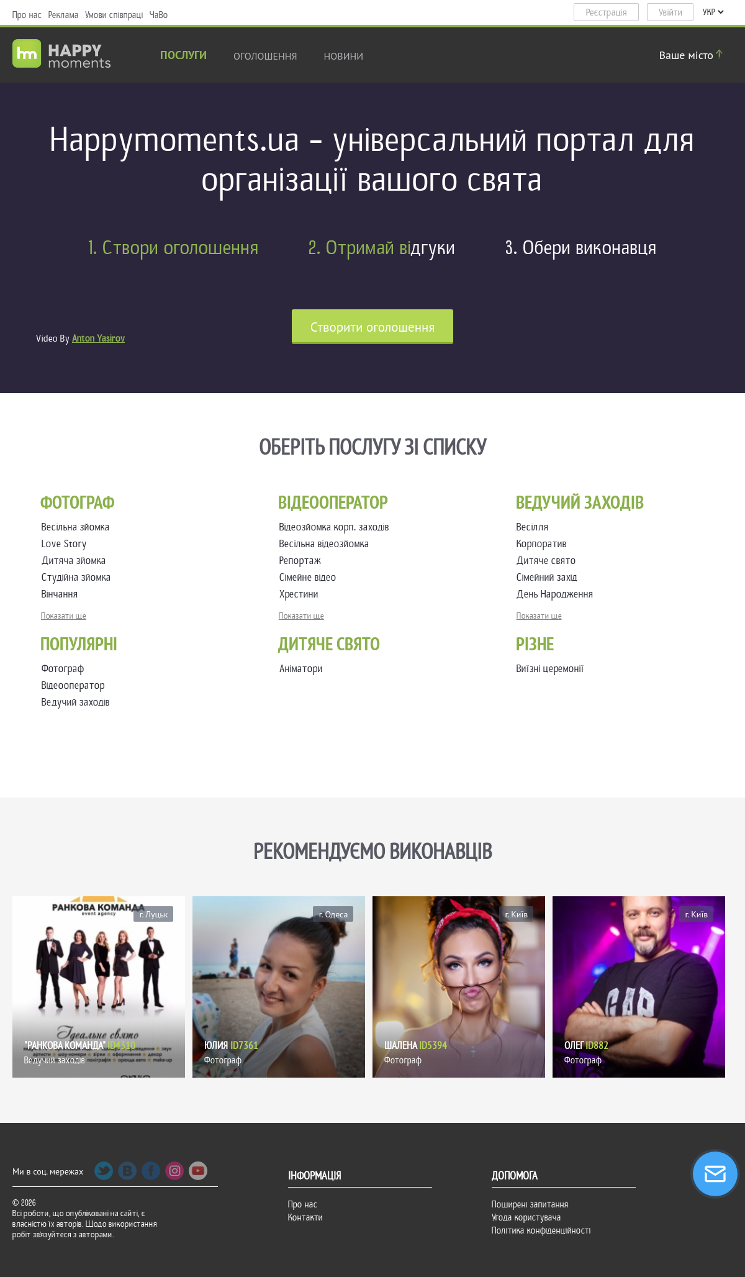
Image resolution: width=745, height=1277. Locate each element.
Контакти (305, 1217)
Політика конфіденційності (541, 1230)
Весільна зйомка (78, 527)
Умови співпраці (114, 15)
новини (344, 56)
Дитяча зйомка (76, 560)
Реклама (63, 15)
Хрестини (301, 594)
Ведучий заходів (76, 702)
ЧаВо (159, 15)
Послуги (183, 56)
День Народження (557, 594)
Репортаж (302, 560)
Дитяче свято (549, 560)
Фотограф (63, 668)
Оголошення (265, 56)
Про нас (27, 15)
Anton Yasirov (98, 338)
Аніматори (301, 668)
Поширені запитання (530, 1204)
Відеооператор (73, 685)
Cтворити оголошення (372, 327)
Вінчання (62, 594)
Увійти (670, 12)
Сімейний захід (549, 577)
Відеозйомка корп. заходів (336, 527)
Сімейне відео (310, 577)
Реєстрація (606, 12)
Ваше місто (692, 55)
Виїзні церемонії (550, 668)
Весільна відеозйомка (326, 544)
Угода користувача (526, 1217)
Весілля (535, 527)
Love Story (67, 544)
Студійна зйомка (79, 577)
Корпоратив (544, 544)
